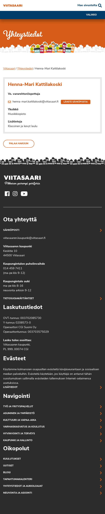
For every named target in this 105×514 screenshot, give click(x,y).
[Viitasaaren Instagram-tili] (15, 193)
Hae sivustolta (87, 5)
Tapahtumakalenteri (17, 479)
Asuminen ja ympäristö (19, 413)
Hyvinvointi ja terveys (19, 434)
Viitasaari (9, 68)
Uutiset (8, 466)
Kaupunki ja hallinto (17, 440)
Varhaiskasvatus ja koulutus (24, 427)
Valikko (94, 15)
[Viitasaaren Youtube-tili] (24, 193)
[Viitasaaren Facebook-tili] (7, 193)
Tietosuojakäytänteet (18, 298)
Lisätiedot (10, 387)
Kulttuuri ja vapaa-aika (19, 420)
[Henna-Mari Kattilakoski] (12, 5)
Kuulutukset (12, 459)
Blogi (7, 472)
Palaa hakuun (18, 144)
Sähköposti (11, 230)
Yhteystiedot (25, 68)
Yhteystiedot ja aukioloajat (23, 486)
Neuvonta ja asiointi (17, 493)
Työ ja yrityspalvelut (18, 406)
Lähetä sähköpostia (76, 102)
